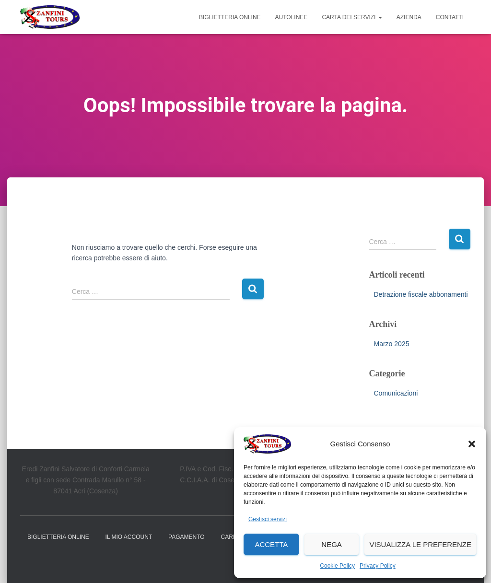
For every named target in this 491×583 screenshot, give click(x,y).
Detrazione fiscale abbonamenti (421, 294)
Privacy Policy (378, 565)
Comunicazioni (396, 393)
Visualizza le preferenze (420, 544)
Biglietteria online (230, 17)
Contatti (450, 17)
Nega (331, 544)
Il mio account (128, 537)
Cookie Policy (337, 565)
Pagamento (186, 537)
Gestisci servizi (267, 519)
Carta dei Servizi (352, 17)
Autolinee (291, 17)
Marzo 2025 (391, 344)
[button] (472, 444)
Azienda (409, 17)
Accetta (271, 544)
